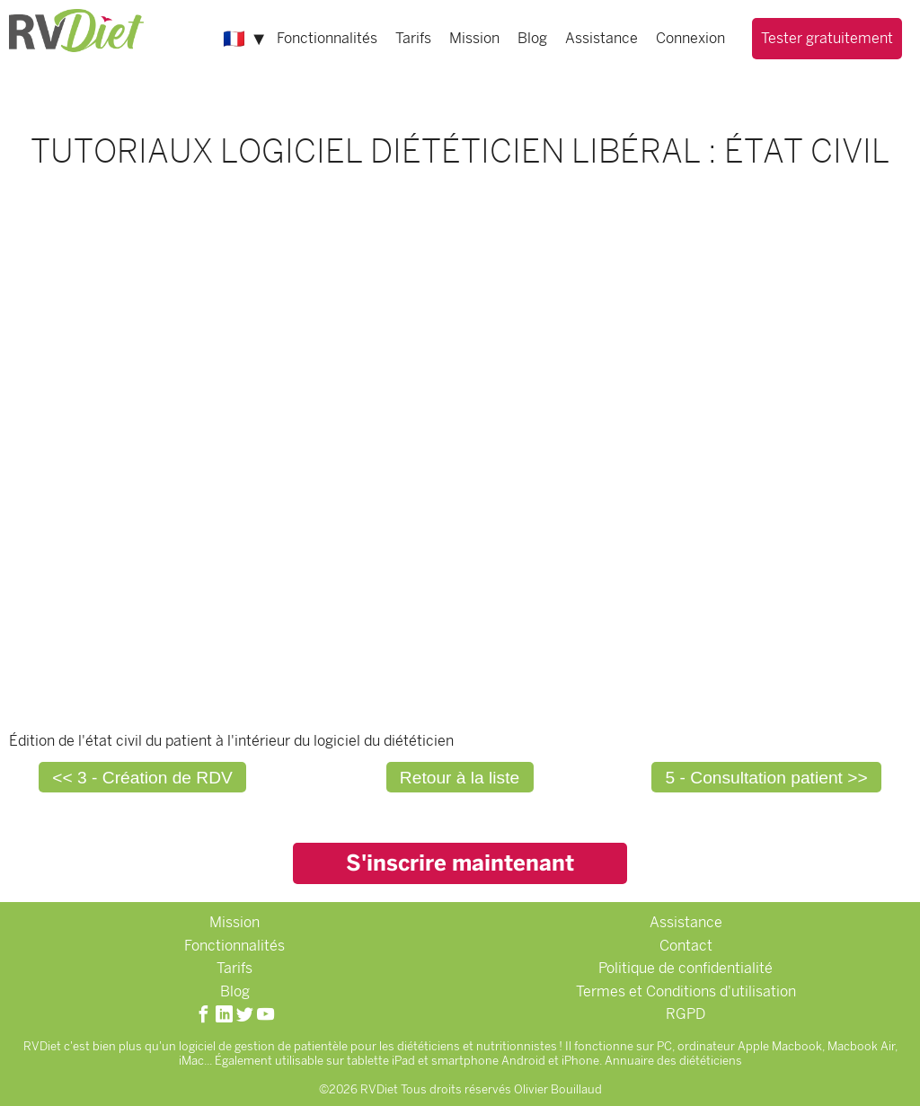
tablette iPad (381, 1060)
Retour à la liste (459, 777)
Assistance (601, 38)
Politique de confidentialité (685, 968)
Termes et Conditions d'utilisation (686, 991)
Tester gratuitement (827, 38)
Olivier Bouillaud (558, 1089)
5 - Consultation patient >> (767, 777)
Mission (474, 38)
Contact (685, 945)
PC (664, 1046)
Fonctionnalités (327, 38)
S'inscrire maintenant (460, 863)
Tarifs (413, 38)
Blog (532, 38)
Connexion (690, 38)
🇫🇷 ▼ (245, 39)
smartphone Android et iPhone (515, 1060)
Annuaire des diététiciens (673, 1060)
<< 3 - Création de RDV (142, 777)
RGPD (685, 1013)
